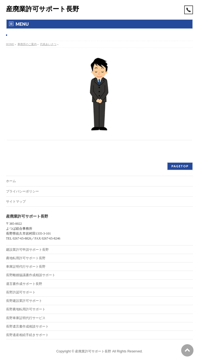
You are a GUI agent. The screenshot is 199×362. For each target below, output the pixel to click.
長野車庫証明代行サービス (25, 318)
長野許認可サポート (21, 292)
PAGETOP (180, 166)
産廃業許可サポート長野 (42, 9)
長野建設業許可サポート (24, 301)
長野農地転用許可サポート (25, 309)
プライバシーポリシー (22, 191)
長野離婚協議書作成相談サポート (30, 275)
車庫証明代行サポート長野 (25, 266)
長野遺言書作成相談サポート (27, 326)
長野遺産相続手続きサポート (27, 335)
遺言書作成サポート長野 (24, 284)
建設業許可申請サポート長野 (27, 250)
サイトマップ (16, 201)
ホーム (11, 181)
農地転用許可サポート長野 (25, 258)
